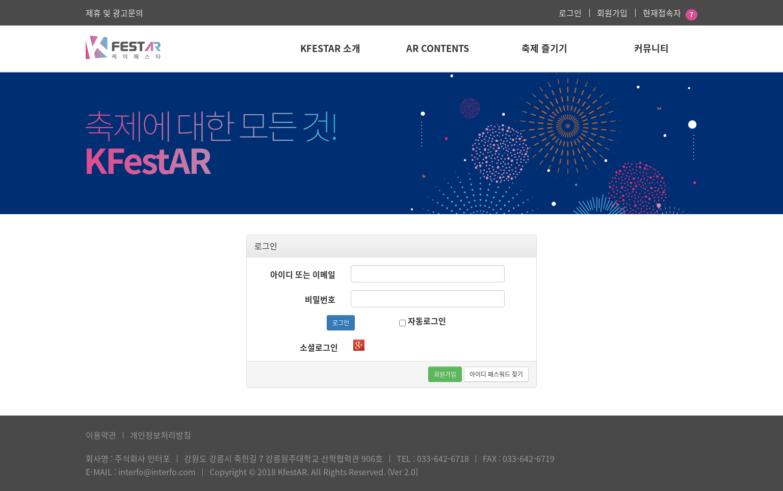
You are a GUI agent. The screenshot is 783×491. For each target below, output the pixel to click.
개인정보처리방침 (160, 435)
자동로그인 (422, 321)
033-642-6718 (443, 458)
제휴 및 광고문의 (114, 13)
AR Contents (437, 48)
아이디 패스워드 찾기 (496, 374)
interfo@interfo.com (157, 472)
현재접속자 (662, 13)
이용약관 (101, 435)
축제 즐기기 (544, 48)
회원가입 (612, 13)
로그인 (570, 13)
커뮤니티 (651, 48)
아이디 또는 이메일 (302, 274)
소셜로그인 (319, 347)
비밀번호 (320, 299)
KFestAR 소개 (330, 48)
